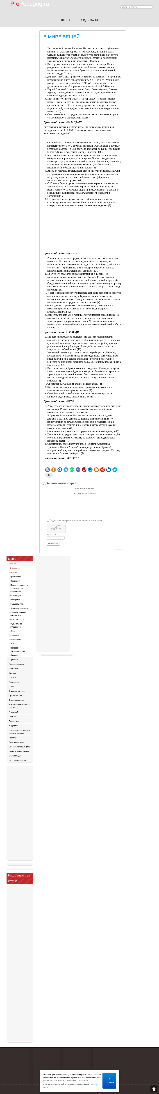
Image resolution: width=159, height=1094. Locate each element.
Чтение (13, 573)
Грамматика (15, 577)
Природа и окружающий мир (17, 649)
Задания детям (16, 604)
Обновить (52, 535)
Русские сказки (15, 696)
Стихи (11, 686)
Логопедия (14, 655)
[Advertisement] (82, 230)
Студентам (13, 659)
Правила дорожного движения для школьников (19, 588)
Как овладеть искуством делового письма (19, 731)
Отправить (53, 544)
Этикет (13, 644)
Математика (15, 639)
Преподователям (16, 664)
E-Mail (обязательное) (84, 493)
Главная (12, 564)
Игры (12, 631)
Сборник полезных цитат (19, 747)
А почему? (13, 712)
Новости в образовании (19, 751)
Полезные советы (16, 742)
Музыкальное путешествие (16, 625)
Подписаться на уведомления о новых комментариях (76, 520)
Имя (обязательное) (83, 488)
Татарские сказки (16, 700)
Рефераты (14, 635)
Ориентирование (17, 620)
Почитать (13, 717)
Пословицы (14, 682)
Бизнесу (12, 673)
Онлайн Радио (15, 756)
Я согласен (109, 1081)
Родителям (13, 668)
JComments (118, 550)
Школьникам (14, 568)
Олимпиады (15, 596)
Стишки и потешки (17, 691)
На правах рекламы (17, 760)
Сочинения (15, 581)
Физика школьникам (19, 608)
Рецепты (12, 738)
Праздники (15, 600)
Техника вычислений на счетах (19, 706)
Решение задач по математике (18, 614)
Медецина (13, 726)
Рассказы (13, 677)
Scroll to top (153, 1088)
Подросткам (14, 721)
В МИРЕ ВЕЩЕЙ (61, 36)
